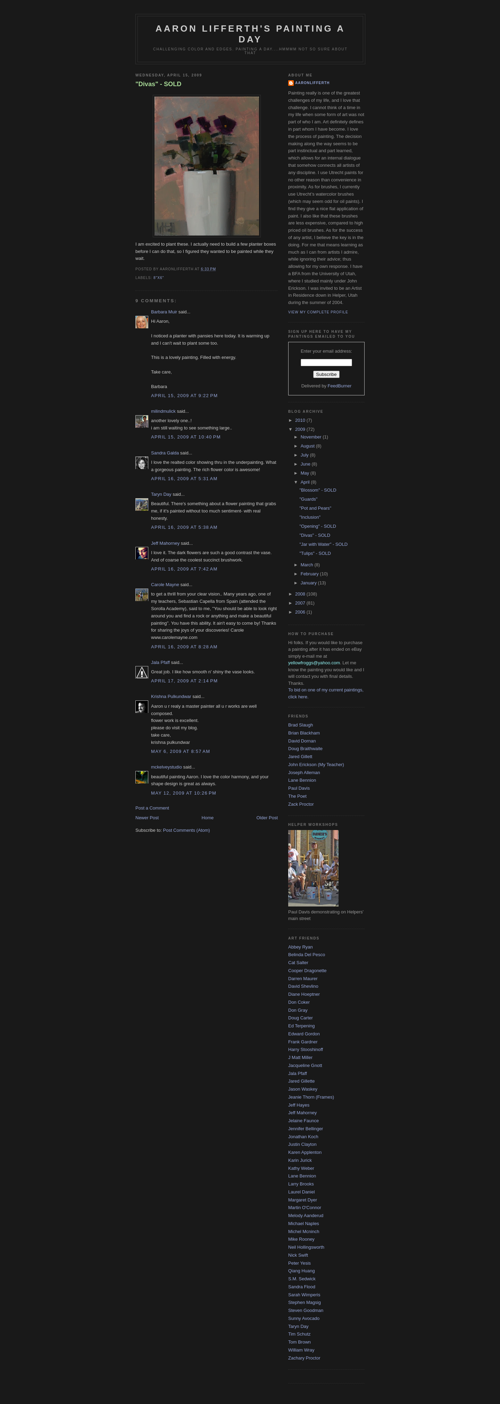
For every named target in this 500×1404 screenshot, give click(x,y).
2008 (301, 594)
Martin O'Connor (304, 1207)
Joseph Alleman (304, 772)
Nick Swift (298, 1255)
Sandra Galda (165, 452)
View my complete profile (318, 312)
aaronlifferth (312, 83)
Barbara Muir (164, 311)
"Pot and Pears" (315, 508)
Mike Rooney (301, 1239)
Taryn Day (161, 494)
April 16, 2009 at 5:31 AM (184, 478)
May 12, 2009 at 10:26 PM (183, 793)
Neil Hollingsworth (306, 1247)
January (309, 582)
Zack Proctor (301, 804)
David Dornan (302, 741)
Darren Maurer (303, 978)
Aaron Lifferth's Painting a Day (250, 33)
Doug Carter (300, 1017)
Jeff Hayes (298, 1105)
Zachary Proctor (304, 1358)
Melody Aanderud (305, 1215)
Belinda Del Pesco (306, 954)
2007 (301, 603)
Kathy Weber (301, 1168)
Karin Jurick (300, 1160)
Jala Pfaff (160, 662)
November (312, 437)
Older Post (267, 817)
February (310, 573)
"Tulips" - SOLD (315, 553)
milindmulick (163, 411)
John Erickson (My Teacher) (316, 764)
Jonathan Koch (303, 1136)
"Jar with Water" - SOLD (323, 544)
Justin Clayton (302, 1144)
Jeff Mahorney (165, 543)
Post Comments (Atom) (186, 830)
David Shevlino (303, 986)
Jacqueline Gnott (305, 1065)
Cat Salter (298, 962)
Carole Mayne (165, 584)
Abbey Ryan (300, 947)
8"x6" (158, 278)
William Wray (301, 1350)
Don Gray (298, 1010)
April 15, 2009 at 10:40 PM (186, 437)
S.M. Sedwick (302, 1278)
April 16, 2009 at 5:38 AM (184, 527)
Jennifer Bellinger (305, 1128)
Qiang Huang (301, 1270)
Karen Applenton (305, 1152)
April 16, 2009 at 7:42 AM (184, 569)
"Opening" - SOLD (317, 526)
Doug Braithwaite (305, 748)
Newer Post (147, 817)
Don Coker (299, 1002)
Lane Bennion (302, 780)
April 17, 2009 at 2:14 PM (184, 680)
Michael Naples (303, 1223)
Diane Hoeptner (304, 994)
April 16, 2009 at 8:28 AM (184, 646)
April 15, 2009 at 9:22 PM (184, 395)
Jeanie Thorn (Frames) (311, 1097)
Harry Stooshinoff (305, 1049)
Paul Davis (299, 788)
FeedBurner (340, 385)
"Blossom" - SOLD (317, 490)
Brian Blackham (304, 733)
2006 (301, 612)
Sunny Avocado (303, 1318)
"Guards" (308, 499)
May (305, 473)
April (306, 482)
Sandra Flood (301, 1286)
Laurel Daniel (301, 1191)
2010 (301, 420)
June (306, 464)
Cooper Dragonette (307, 970)
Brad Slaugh (300, 725)
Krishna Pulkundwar (171, 696)
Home (208, 817)
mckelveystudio (166, 767)
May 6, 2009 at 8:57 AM (180, 751)
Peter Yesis (299, 1263)
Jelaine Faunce (303, 1120)
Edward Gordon (304, 1033)
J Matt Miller (300, 1057)
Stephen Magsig (304, 1302)
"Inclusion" (309, 517)
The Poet (297, 796)
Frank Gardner (303, 1041)
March (308, 564)
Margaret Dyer (302, 1199)
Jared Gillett (300, 756)
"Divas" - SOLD (158, 84)
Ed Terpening (301, 1025)
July (305, 455)
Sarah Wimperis (304, 1294)
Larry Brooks (301, 1184)
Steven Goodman (305, 1310)
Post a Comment (152, 808)
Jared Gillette (301, 1081)
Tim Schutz (299, 1334)
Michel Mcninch (303, 1231)
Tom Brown (299, 1342)
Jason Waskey (302, 1089)
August (308, 446)
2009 (301, 429)
